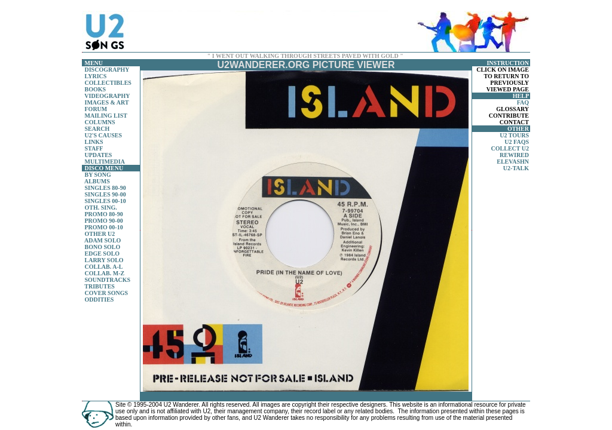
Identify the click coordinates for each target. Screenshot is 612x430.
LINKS (94, 142)
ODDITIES (99, 299)
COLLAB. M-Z (105, 273)
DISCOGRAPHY (107, 69)
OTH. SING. (101, 207)
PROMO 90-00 (104, 220)
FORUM (96, 109)
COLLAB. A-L (104, 266)
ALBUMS (97, 181)
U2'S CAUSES (104, 135)
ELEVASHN (513, 161)
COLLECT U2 (510, 148)
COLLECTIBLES (108, 82)
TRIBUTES (99, 286)
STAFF (94, 148)
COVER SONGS (106, 293)
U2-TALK (516, 168)
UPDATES (98, 155)
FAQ (523, 102)
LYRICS (96, 76)
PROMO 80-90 (104, 214)
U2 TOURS (514, 135)
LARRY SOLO (104, 260)
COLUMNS (100, 122)
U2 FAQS (516, 142)
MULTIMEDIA (105, 161)
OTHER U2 (100, 234)
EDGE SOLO (102, 253)
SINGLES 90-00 (105, 194)
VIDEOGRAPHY (107, 96)
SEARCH (97, 128)
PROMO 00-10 (104, 227)
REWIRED (514, 155)
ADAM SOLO (102, 240)
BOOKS (95, 89)
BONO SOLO (103, 247)
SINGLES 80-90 (105, 188)
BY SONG (98, 174)
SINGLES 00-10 (105, 201)
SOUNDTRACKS (108, 280)
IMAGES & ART (107, 102)
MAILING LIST (106, 115)
